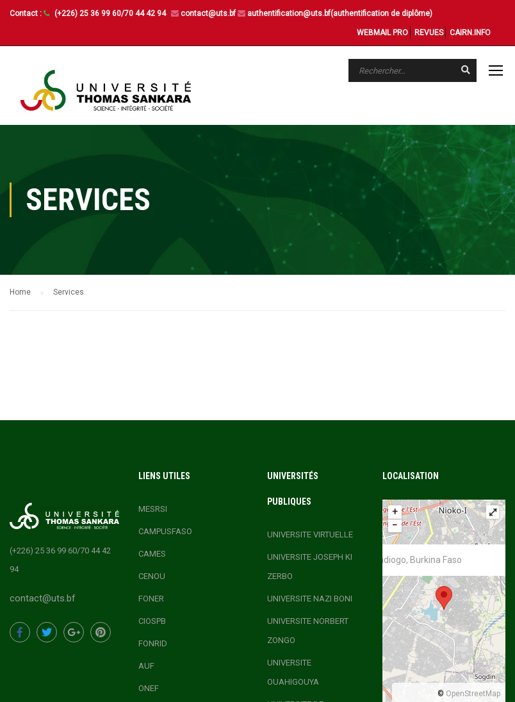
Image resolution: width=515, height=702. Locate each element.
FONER (151, 598)
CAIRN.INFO (470, 32)
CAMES (152, 553)
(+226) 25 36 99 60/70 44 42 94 (111, 13)
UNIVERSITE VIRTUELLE (310, 534)
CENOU (151, 575)
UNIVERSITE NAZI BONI (309, 598)
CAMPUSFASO (165, 530)
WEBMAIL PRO (382, 32)
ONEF (148, 687)
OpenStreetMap (473, 693)
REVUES (428, 32)
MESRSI (152, 508)
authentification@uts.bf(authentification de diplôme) (339, 13)
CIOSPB (152, 620)
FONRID (152, 643)
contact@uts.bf (208, 13)
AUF (146, 665)
